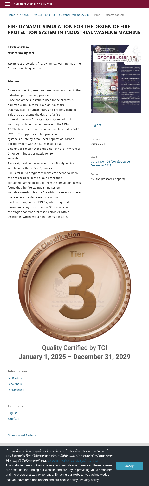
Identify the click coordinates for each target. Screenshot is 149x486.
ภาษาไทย (13, 419)
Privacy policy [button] (89, 480)
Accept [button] (129, 466)
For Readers (15, 378)
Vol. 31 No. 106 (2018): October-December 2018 (61, 15)
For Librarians (16, 389)
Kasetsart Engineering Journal (33, 3)
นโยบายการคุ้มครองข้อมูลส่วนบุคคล (73, 460)
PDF (98, 125)
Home (11, 15)
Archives (24, 15)
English (12, 413)
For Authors (15, 384)
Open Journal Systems (22, 435)
